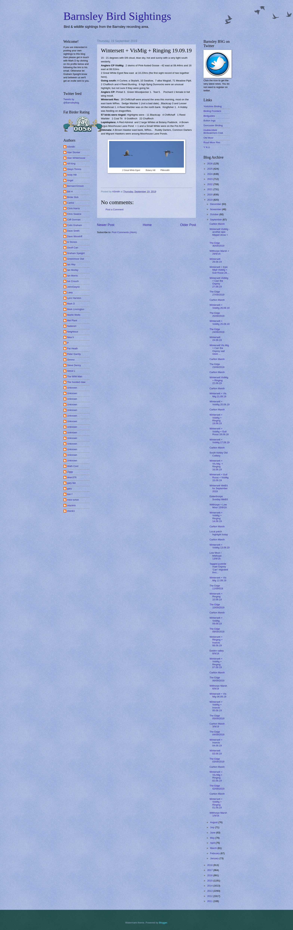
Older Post (188, 225)
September (216, 219)
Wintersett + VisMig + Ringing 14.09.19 (215, 517)
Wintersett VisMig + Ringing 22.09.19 (218, 380)
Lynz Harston (74, 298)
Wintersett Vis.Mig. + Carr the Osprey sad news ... (219, 349)
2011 (210, 901)
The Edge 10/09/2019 (216, 606)
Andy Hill (72, 174)
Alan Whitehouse (76, 158)
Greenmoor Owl (75, 258)
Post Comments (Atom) (124, 232)
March (213, 848)
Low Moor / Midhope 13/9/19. (215, 555)
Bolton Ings (209, 120)
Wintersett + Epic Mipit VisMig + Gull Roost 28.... (219, 270)
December (216, 204)
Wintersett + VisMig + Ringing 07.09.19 (215, 663)
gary (69, 488)
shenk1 (71, 511)
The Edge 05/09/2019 (216, 717)
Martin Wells (73, 314)
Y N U (206, 147)
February (215, 853)
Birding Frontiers (212, 111)
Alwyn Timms (74, 169)
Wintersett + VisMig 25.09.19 (219, 322)
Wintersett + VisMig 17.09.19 (219, 441)
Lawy (70, 292)
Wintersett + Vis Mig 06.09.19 (217, 695)
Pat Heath (72, 348)
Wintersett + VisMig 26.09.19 (219, 306)
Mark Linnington (75, 309)
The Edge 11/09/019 (216, 587)
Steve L (71, 370)
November (216, 209)
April (212, 842)
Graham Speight (76, 253)
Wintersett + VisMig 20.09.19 (219, 403)
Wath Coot (72, 466)
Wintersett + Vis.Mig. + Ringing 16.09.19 (216, 465)
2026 (210, 163)
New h (70, 337)
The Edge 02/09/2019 (216, 787)
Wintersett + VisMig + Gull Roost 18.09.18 (219, 431)
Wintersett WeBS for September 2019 (218, 488)
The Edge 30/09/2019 (216, 244)
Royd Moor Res (211, 142)
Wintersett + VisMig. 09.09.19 (215, 620)
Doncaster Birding (213, 125)
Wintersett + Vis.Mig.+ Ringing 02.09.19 (215, 776)
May (212, 837)
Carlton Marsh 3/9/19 (217, 725)
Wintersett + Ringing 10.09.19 (215, 596)
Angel (70, 180)
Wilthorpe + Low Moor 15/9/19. (218, 506)
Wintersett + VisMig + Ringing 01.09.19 (215, 803)
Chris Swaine (74, 214)
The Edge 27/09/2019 (216, 293)
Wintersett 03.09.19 (215, 752)
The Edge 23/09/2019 (216, 365)
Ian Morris (72, 275)
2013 (210, 890)
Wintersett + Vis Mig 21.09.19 (217, 395)
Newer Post (105, 225)
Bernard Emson (75, 186)
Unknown (72, 387)
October (214, 214)
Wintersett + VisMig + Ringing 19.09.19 (215, 419)
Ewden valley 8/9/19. (216, 652)
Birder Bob (72, 197)
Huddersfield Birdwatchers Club (213, 131)
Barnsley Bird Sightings (117, 16)
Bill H (70, 191)
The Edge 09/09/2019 (216, 630)
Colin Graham (74, 225)
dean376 (71, 477)
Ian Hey (71, 264)
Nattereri (71, 326)
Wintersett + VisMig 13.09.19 (219, 546)
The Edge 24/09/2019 (216, 330)
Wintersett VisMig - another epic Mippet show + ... (219, 233)
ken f (69, 494)
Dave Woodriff (74, 236)
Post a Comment (115, 209)
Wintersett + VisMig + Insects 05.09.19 (215, 706)
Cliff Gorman (74, 219)
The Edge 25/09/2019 (216, 314)
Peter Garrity (74, 354)
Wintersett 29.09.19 (215, 260)
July (212, 827)
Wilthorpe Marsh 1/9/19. (218, 814)
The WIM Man (74, 376)
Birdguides (209, 115)
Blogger (163, 922)
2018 (210, 865)
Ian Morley (72, 270)
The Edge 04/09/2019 (216, 733)
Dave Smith (73, 230)
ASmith (71, 146)
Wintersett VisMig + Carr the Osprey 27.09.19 (218, 282)
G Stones (72, 242)
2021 (210, 189)
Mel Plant (72, 320)
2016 (210, 875)
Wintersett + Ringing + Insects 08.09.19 (216, 641)
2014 (210, 885)
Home (147, 225)
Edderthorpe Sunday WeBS (218, 498)
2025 (210, 168)
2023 (210, 179)
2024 (210, 174)
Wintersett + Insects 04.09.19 (215, 742)
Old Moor (208, 137)
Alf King (71, 163)
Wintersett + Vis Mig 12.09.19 (217, 579)
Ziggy (70, 471)
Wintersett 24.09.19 (215, 338)
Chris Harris (73, 208)
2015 (210, 880)
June (213, 832)
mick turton (73, 499)
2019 (210, 199)
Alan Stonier (73, 152)
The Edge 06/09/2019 (216, 679)
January (214, 858)
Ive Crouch (73, 281)
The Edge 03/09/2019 (216, 760)
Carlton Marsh (217, 223)
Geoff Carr (72, 247)
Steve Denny (74, 365)
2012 (210, 896)
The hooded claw (76, 382)
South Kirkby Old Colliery (218, 454)
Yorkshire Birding (212, 106)
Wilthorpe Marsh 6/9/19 (218, 687)
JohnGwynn (73, 286)
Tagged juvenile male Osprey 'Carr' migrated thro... (218, 568)
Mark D (71, 303)
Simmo (71, 359)
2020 (210, 194)
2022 (210, 184)
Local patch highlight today (218, 533)
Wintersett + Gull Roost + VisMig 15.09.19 (219, 477)
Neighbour (72, 331)
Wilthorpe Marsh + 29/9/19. (219, 252)
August (214, 822)
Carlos (70, 202)
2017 (210, 870)
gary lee (71, 483)
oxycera (71, 505)
